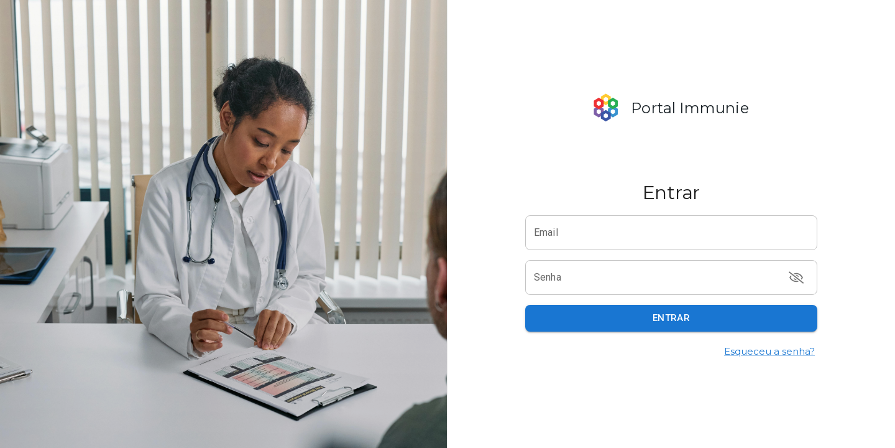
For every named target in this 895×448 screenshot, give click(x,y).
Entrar (672, 318)
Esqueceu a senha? (769, 351)
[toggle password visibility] (796, 277)
